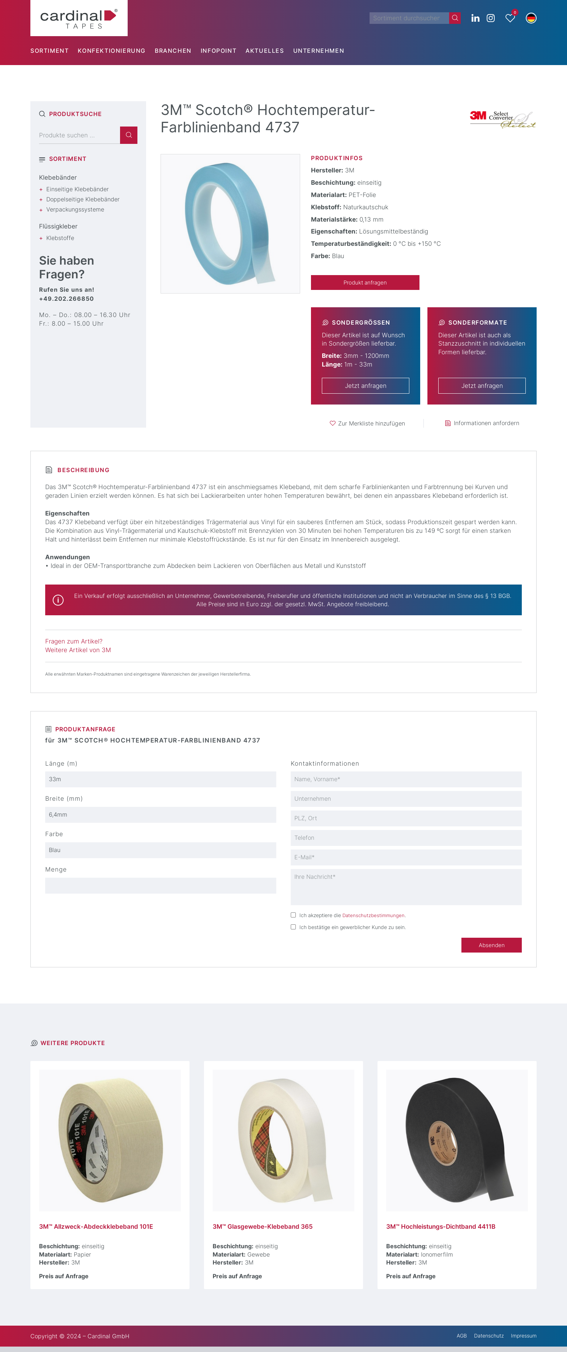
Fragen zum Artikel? (73, 642)
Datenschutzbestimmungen (374, 919)
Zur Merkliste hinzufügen (371, 424)
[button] (531, 18)
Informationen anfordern (486, 424)
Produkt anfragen (365, 282)
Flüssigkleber (58, 226)
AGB (453, 1341)
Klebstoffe (60, 237)
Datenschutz (483, 1341)
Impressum (522, 1341)
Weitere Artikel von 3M (78, 651)
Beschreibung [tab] (83, 471)
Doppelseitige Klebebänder (83, 199)
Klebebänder (58, 177)
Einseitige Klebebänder (77, 189)
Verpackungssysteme (75, 209)
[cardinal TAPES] (79, 18)
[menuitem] (54, 50)
